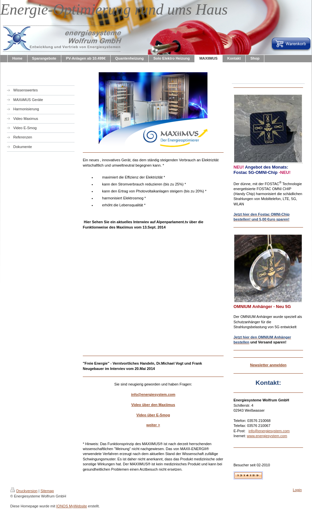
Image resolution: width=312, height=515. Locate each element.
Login (297, 490)
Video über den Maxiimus (153, 405)
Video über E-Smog (153, 415)
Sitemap (47, 491)
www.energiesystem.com (267, 436)
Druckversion (23, 491)
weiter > (153, 425)
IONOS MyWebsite (71, 506)
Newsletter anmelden (268, 365)
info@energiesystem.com (153, 394)
